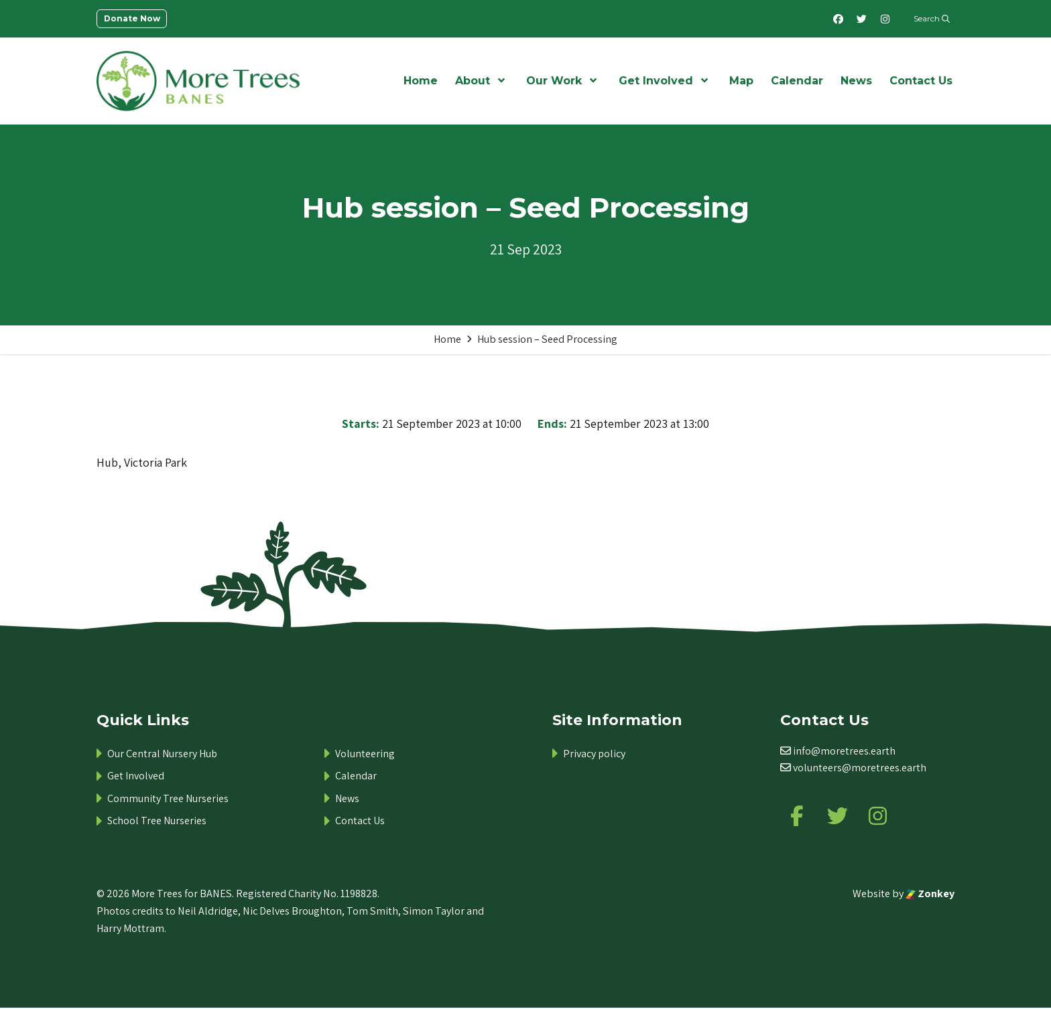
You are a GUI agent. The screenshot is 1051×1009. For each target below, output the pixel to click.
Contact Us (920, 80)
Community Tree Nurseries (168, 798)
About (472, 80)
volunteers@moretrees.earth (859, 768)
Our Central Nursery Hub (162, 754)
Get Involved (656, 80)
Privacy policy (594, 754)
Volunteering (365, 754)
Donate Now (132, 18)
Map (741, 80)
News (856, 80)
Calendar (797, 80)
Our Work (554, 80)
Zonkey (930, 894)
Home (421, 80)
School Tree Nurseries (156, 820)
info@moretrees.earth (844, 751)
